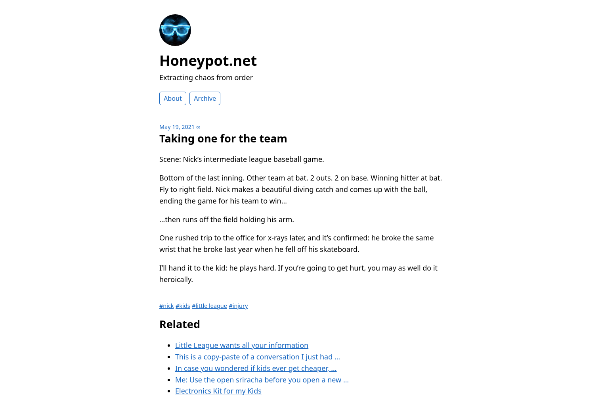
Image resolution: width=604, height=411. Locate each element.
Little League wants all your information (241, 345)
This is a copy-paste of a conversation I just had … (257, 356)
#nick (166, 305)
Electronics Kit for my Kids (218, 391)
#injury (238, 305)
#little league (209, 305)
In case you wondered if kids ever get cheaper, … (256, 368)
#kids (183, 305)
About (173, 98)
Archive (205, 98)
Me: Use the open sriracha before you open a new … (262, 379)
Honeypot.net (208, 60)
